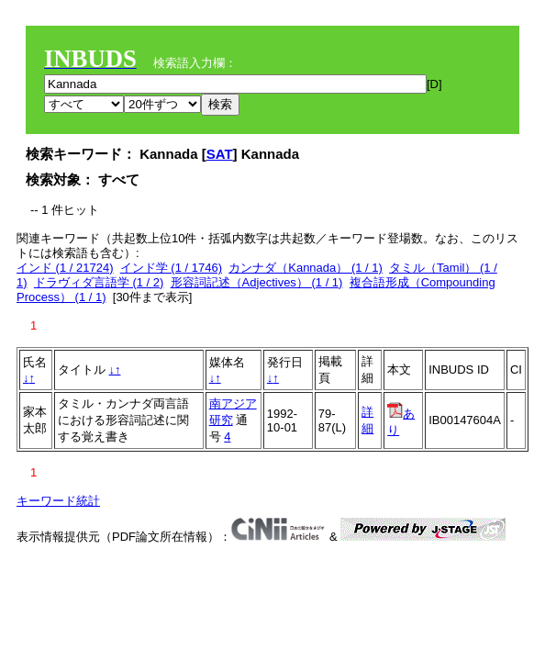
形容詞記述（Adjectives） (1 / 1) (257, 282)
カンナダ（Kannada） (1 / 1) (305, 267)
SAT (219, 154)
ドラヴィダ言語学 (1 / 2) (99, 282)
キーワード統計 (58, 501)
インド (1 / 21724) (65, 267)
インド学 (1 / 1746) (171, 267)
